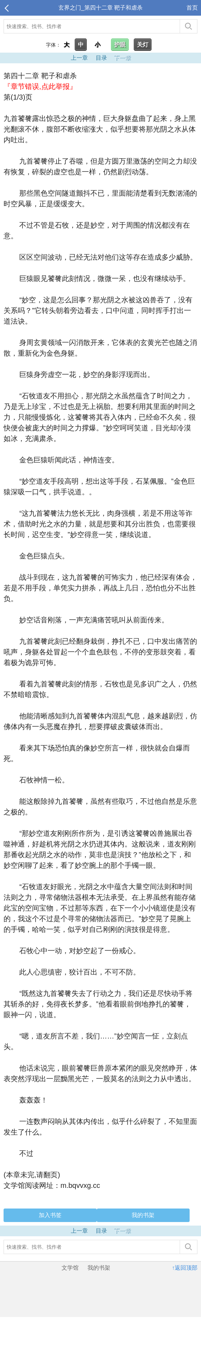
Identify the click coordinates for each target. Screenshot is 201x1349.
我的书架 (143, 1215)
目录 (101, 58)
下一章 (122, 58)
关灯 (142, 45)
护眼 (120, 45)
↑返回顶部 (184, 1268)
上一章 (79, 58)
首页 (192, 8)
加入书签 (50, 1215)
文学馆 (70, 1268)
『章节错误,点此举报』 (40, 86)
